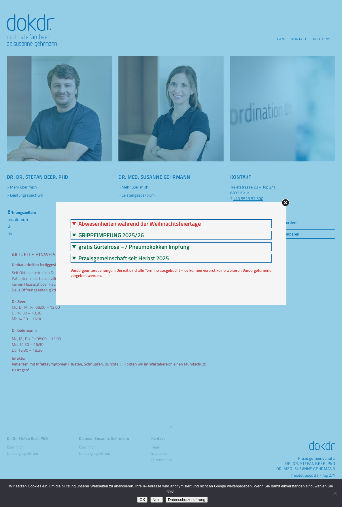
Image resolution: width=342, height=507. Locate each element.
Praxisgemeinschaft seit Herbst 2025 (123, 258)
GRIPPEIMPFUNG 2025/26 (111, 235)
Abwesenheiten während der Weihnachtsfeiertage (139, 223)
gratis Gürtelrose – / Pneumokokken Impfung (134, 246)
